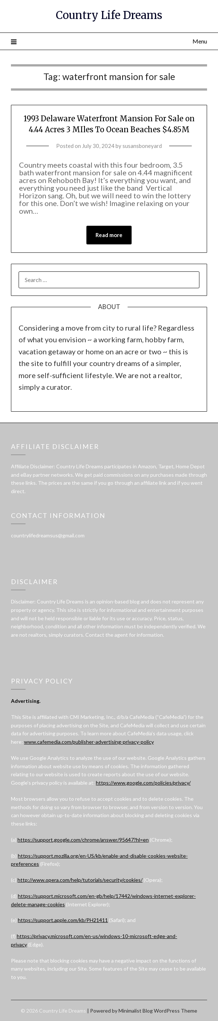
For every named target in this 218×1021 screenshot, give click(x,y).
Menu (199, 41)
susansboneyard (142, 145)
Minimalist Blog (135, 1010)
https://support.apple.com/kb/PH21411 (63, 920)
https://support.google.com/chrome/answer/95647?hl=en (83, 840)
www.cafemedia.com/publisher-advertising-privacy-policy (89, 742)
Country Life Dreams (109, 15)
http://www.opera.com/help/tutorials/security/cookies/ (80, 880)
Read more (109, 235)
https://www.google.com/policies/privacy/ (143, 783)
